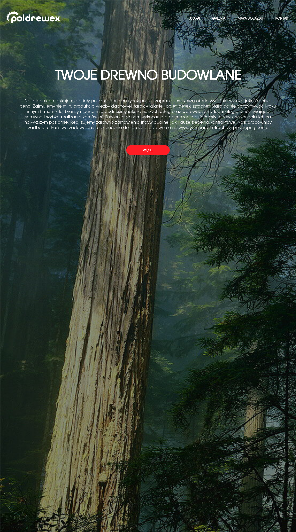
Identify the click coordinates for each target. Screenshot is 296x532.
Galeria (218, 18)
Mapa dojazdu (250, 18)
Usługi (194, 18)
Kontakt (282, 18)
